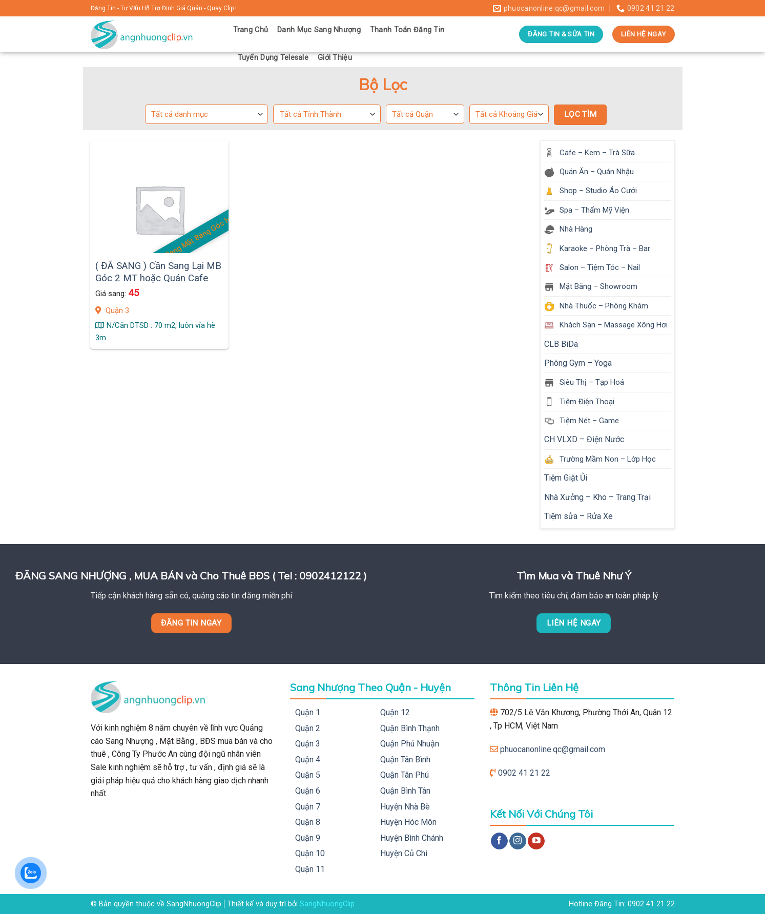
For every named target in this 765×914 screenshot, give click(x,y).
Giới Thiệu (335, 57)
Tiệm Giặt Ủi (565, 478)
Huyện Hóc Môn (408, 822)
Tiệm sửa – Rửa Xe (578, 516)
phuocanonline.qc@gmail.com (552, 749)
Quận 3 (307, 744)
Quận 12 (395, 712)
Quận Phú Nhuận (409, 744)
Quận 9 (307, 838)
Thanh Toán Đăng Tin (407, 30)
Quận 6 (307, 791)
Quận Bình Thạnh (410, 728)
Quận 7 (307, 807)
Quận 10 (310, 853)
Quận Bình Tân (405, 791)
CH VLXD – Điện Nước (584, 439)
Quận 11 (310, 869)
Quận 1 (307, 712)
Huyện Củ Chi (403, 853)
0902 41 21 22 (524, 773)
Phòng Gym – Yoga (578, 363)
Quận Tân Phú (404, 775)
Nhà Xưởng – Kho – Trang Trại (597, 497)
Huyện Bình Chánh (411, 838)
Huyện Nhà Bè (405, 807)
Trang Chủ (250, 30)
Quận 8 (307, 822)
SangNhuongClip (327, 904)
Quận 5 (307, 775)
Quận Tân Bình (405, 759)
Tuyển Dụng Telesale (273, 57)
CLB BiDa (561, 344)
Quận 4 (307, 759)
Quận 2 (307, 728)
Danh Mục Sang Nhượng (319, 30)
